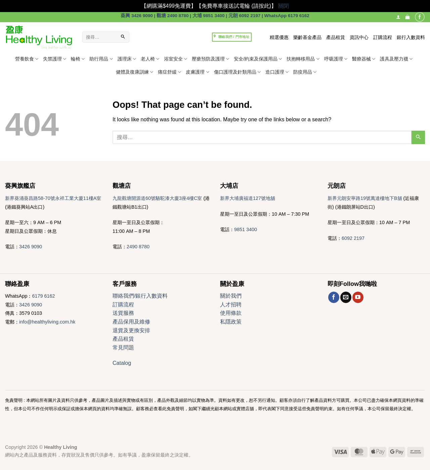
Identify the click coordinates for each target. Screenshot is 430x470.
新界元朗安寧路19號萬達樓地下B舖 (365, 198)
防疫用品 (304, 72)
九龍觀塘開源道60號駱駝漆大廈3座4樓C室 (157, 198)
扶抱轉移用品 (303, 59)
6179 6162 (43, 296)
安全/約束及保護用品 (258, 59)
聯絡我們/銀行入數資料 (140, 296)
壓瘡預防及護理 (210, 59)
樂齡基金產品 (307, 37)
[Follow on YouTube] (357, 297)
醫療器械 (363, 59)
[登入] (398, 17)
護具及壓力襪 (396, 59)
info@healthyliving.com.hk (47, 322)
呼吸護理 (335, 59)
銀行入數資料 (411, 37)
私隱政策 (231, 322)
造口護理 (277, 72)
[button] (407, 17)
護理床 (127, 59)
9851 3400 (245, 229)
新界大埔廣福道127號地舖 (247, 198)
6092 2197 (353, 238)
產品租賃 (335, 37)
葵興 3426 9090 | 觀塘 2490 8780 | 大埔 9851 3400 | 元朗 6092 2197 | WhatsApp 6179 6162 (215, 15)
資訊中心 (359, 37)
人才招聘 (231, 304)
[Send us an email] (345, 297)
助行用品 (101, 59)
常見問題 (123, 347)
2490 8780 (138, 246)
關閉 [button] (283, 6)
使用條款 (231, 313)
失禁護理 (54, 59)
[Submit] (123, 37)
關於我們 (231, 296)
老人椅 (150, 59)
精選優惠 (279, 37)
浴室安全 (175, 59)
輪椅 (78, 59)
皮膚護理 (197, 72)
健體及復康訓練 (134, 72)
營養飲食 (26, 59)
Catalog (122, 363)
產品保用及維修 (131, 322)
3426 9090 (30, 246)
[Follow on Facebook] (420, 17)
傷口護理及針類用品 (237, 72)
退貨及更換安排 (131, 330)
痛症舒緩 (169, 72)
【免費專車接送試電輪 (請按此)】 (236, 6)
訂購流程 (382, 37)
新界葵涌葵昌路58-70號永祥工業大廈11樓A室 (53, 198)
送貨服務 (123, 313)
